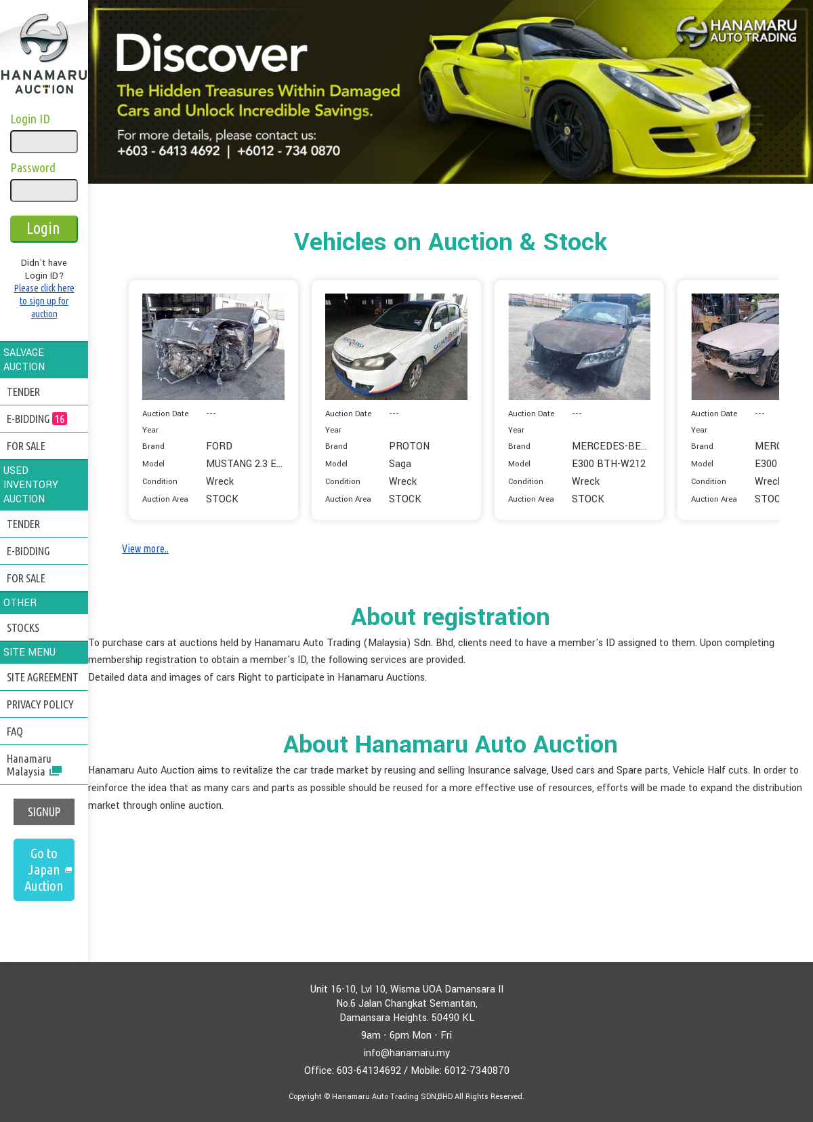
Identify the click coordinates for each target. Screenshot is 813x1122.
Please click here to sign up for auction (44, 301)
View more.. (145, 548)
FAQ (15, 731)
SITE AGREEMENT (43, 676)
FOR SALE (26, 445)
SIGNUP (44, 811)
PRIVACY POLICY (40, 704)
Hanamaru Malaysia (34, 765)
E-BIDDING (37, 418)
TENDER (23, 391)
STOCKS (23, 627)
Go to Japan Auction (44, 869)
